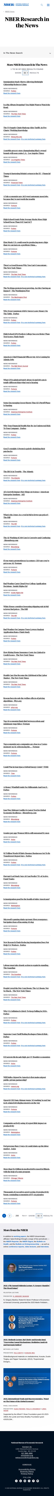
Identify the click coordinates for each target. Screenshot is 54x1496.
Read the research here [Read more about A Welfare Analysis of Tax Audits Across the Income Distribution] (11, 480)
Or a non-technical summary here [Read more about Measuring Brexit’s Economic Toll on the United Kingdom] (33, 185)
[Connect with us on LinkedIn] (20, 1481)
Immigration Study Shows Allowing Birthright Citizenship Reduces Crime (23, 83)
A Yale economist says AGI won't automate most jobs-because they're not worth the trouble (26, 197)
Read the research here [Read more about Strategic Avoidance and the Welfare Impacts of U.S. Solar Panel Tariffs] (11, 254)
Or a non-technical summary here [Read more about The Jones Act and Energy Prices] (33, 526)
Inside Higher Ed (17, 593)
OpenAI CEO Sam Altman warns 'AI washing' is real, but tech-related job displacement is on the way (26, 1101)
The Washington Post (19, 297)
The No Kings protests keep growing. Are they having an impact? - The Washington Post (27, 289)
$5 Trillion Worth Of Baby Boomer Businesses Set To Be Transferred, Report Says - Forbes (26, 854)
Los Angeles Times (18, 160)
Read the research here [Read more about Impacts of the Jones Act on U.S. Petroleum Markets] (11, 526)
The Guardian (16, 974)
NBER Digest (27, 1241)
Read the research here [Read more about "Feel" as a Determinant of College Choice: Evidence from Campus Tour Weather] (11, 595)
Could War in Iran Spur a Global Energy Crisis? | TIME (25, 766)
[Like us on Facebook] (33, 1481)
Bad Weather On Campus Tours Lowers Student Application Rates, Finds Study (23, 630)
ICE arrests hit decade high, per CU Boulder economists (26, 1057)
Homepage (27, 1464)
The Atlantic (15, 478)
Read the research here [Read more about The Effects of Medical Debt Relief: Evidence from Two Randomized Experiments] (11, 1180)
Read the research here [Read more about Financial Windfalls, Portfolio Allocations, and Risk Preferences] (11, 799)
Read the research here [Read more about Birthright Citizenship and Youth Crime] (11, 93)
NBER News (10, 11)
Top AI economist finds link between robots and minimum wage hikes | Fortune (23, 722)
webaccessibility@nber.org (27, 1457)
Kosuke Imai (30, 1353)
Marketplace (15, 905)
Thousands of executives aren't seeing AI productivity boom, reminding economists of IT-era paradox (26, 1193)
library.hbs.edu (16, 137)
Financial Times (17, 182)
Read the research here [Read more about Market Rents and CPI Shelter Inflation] (11, 1022)
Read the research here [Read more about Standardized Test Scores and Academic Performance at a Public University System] (11, 231)
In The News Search (13, 53)
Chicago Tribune (17, 1178)
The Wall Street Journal (19, 366)
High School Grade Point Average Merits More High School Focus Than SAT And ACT (25, 220)
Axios (13, 839)
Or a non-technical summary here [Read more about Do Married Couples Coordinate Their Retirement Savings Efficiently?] (33, 322)
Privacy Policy (27, 1473)
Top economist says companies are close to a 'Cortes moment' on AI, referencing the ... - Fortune (25, 745)
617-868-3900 (27, 1453)
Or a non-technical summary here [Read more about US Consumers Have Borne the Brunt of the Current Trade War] (33, 1045)
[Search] (41, 5)
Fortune (14, 205)
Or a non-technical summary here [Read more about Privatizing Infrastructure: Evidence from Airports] (33, 1089)
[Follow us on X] (16, 1481)
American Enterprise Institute (21, 412)
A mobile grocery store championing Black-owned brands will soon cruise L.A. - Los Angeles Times (24, 152)
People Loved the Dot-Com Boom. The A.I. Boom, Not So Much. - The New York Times (26, 989)
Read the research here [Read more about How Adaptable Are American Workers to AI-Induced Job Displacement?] (11, 821)
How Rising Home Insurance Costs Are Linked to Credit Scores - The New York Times (24, 653)
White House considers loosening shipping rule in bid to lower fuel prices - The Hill (26, 607)
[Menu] (48, 5)
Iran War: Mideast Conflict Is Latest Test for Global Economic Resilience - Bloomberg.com (24, 811)
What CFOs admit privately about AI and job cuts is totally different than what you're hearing (25, 381)
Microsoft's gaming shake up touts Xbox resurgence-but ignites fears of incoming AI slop (25, 920)
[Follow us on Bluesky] (25, 1481)
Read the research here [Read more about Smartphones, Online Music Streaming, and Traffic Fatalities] (11, 116)
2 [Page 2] (9, 1216)
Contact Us (27, 1447)
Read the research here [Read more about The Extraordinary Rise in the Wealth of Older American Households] (11, 865)
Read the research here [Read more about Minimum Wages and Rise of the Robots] (11, 733)
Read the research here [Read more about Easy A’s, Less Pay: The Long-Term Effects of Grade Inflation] (11, 460)
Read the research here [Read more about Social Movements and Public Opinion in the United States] (11, 299)
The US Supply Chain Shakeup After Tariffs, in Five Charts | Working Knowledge (25, 129)
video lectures (30, 1247)
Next (24, 1216)
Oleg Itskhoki (19, 1409)
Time (13, 773)
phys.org (14, 707)
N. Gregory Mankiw (21, 1296)
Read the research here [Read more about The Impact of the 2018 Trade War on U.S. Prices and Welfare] (11, 1045)
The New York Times (18, 114)
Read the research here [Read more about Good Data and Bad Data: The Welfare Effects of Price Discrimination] (11, 710)
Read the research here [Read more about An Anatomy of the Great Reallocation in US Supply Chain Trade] (11, 139)
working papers (20, 1236)
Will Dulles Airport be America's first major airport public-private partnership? (24, 1078)
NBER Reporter (12, 1241)
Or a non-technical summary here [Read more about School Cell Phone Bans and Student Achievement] (33, 276)
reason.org (15, 1086)
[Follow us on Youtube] (37, 1481)
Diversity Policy (27, 1471)
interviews (44, 1247)
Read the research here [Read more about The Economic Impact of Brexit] (11, 185)
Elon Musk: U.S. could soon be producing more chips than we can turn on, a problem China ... (25, 243)
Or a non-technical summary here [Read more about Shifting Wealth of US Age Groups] (33, 865)
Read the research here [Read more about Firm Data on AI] (11, 549)
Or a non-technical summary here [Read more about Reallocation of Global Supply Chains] (33, 139)
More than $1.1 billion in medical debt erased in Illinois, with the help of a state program (26, 1170)
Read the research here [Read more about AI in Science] (11, 503)
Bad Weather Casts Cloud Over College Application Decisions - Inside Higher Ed (24, 585)
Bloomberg (15, 547)
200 (17, 1216)
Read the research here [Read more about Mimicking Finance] (11, 888)
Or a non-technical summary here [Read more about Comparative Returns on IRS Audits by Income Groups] (33, 480)
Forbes (13, 91)
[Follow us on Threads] (29, 1481)
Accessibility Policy (27, 1469)
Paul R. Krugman (33, 1409)
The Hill (14, 524)
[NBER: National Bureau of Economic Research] (17, 5)
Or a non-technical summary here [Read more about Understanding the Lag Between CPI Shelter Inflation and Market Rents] (33, 1022)
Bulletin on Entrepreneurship (27, 1244)
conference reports (16, 1247)
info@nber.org (27, 1455)
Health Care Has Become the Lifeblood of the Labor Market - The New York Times (25, 676)
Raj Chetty (18, 1353)
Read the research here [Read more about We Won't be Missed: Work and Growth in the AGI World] (11, 208)
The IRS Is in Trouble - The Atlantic (18, 471)
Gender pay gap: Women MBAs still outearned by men (26, 833)
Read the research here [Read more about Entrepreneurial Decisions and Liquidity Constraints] (11, 437)
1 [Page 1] (4, 1216)
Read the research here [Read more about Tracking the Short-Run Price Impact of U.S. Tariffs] (11, 776)
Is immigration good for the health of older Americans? (26, 899)
